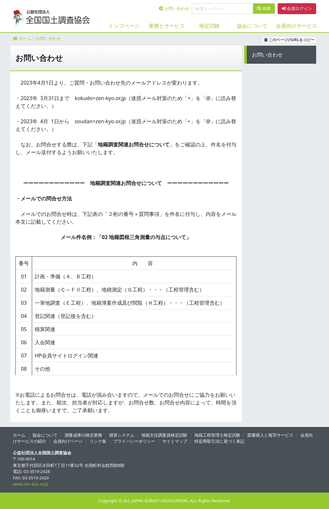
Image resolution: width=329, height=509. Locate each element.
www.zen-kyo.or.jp (30, 484)
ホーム (25, 38)
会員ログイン (297, 8)
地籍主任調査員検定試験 (164, 435)
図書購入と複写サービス (270, 435)
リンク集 (98, 441)
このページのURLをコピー (289, 39)
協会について (252, 25)
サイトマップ (174, 441)
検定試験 (209, 25)
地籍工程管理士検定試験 (217, 435)
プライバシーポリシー (134, 441)
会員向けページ (68, 441)
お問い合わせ (174, 8)
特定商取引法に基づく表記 (219, 441)
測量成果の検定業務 (83, 435)
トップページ (124, 25)
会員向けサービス (295, 25)
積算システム (121, 435)
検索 (264, 8)
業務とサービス (167, 25)
